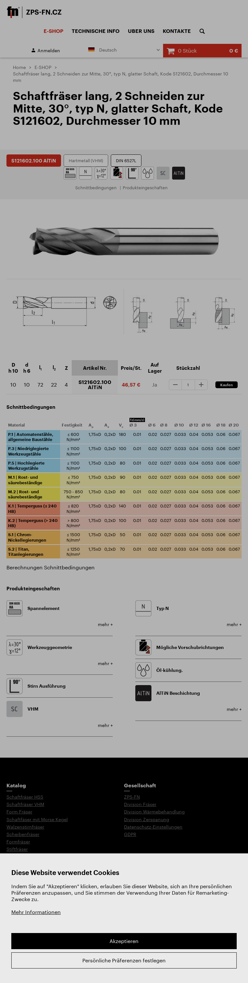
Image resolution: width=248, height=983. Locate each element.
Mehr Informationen (36, 912)
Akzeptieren (124, 941)
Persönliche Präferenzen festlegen (124, 960)
